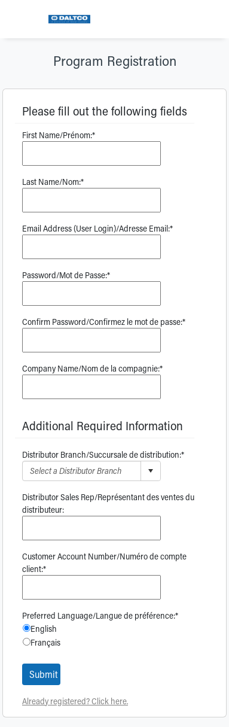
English (43, 628)
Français (45, 642)
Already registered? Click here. (75, 701)
